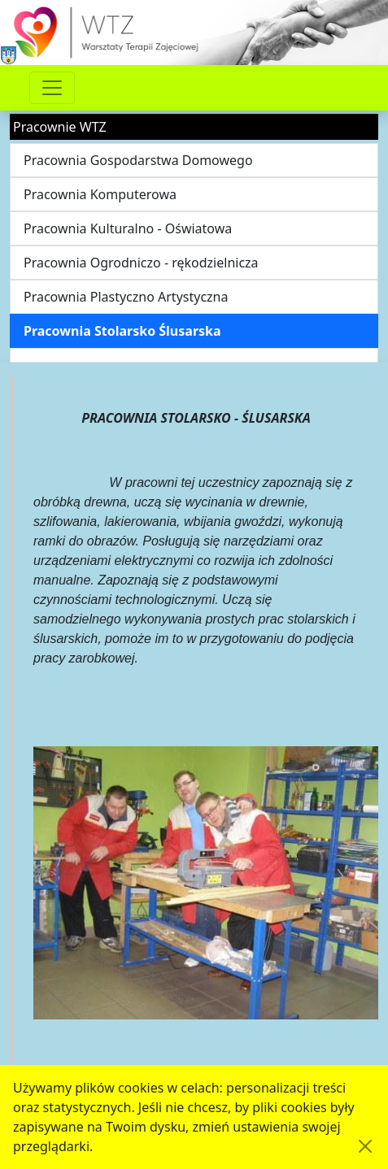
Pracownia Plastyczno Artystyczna (126, 297)
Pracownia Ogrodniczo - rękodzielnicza (141, 263)
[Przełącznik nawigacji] (52, 88)
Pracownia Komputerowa (100, 194)
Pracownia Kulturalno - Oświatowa (128, 228)
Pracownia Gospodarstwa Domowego (138, 160)
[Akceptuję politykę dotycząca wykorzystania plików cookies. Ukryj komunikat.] (365, 1146)
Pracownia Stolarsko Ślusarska (122, 331)
